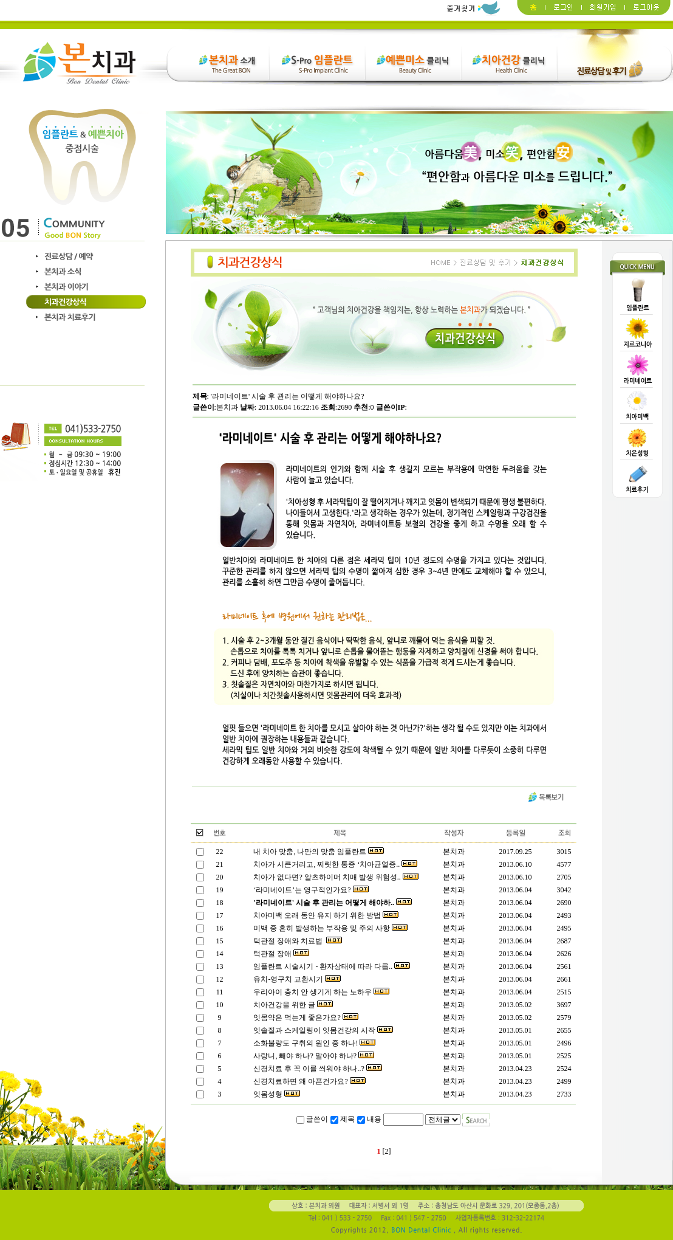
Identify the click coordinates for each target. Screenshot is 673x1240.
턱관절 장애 (280, 953)
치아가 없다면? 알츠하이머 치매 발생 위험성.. (334, 877)
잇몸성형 (275, 1094)
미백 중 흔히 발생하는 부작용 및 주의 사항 (329, 928)
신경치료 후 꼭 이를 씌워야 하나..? (316, 1068)
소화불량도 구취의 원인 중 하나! (313, 1043)
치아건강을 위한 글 (292, 1005)
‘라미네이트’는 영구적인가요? (309, 890)
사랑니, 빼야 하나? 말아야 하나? (312, 1056)
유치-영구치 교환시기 (296, 979)
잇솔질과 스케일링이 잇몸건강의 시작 (322, 1030)
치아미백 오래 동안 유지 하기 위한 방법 (324, 915)
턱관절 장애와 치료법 (296, 941)
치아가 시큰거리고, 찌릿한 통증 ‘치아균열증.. (334, 864)
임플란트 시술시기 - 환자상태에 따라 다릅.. (330, 966)
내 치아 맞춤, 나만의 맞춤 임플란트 (317, 851)
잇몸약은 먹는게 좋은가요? (304, 1017)
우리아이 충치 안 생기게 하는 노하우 (320, 992)
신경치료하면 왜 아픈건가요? (308, 1081)
